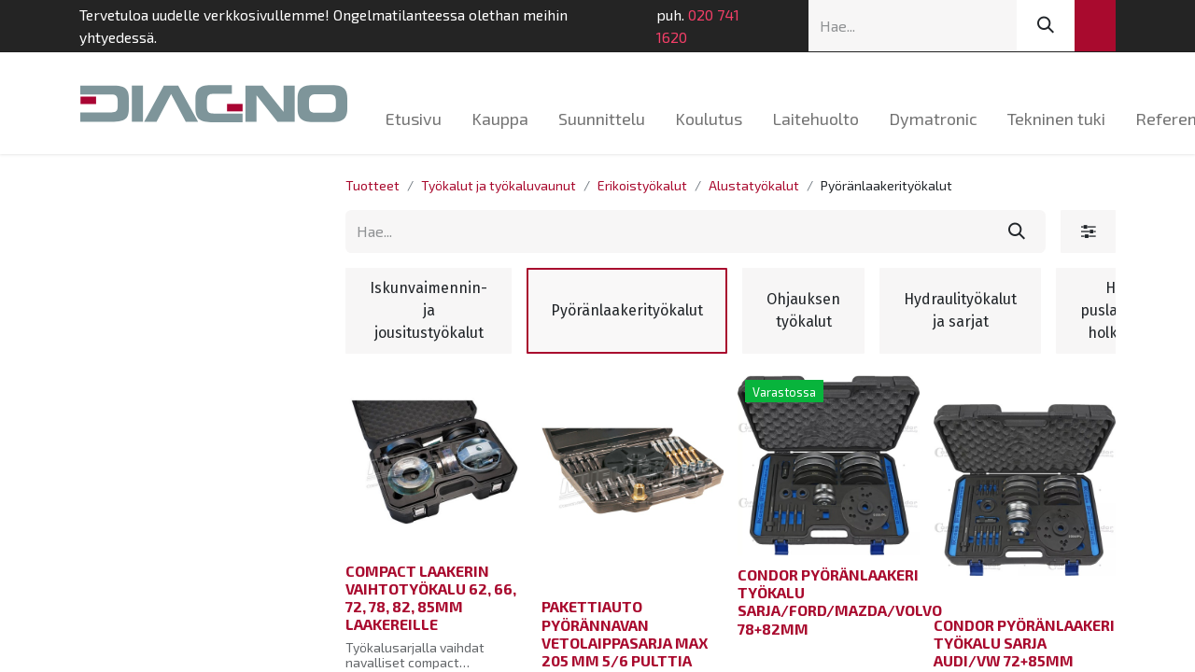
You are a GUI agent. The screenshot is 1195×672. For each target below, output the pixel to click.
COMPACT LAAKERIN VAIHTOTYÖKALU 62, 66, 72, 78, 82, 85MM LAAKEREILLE (430, 598)
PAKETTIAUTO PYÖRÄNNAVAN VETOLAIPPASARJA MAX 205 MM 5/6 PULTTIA (624, 633)
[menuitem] (414, 119)
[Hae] (1046, 25)
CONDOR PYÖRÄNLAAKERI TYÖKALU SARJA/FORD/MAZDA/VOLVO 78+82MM (840, 601)
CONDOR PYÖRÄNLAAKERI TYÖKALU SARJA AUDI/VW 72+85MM (1024, 642)
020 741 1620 (697, 26)
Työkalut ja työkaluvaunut (498, 185)
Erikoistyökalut (642, 185)
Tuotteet (372, 185)
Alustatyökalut (754, 185)
